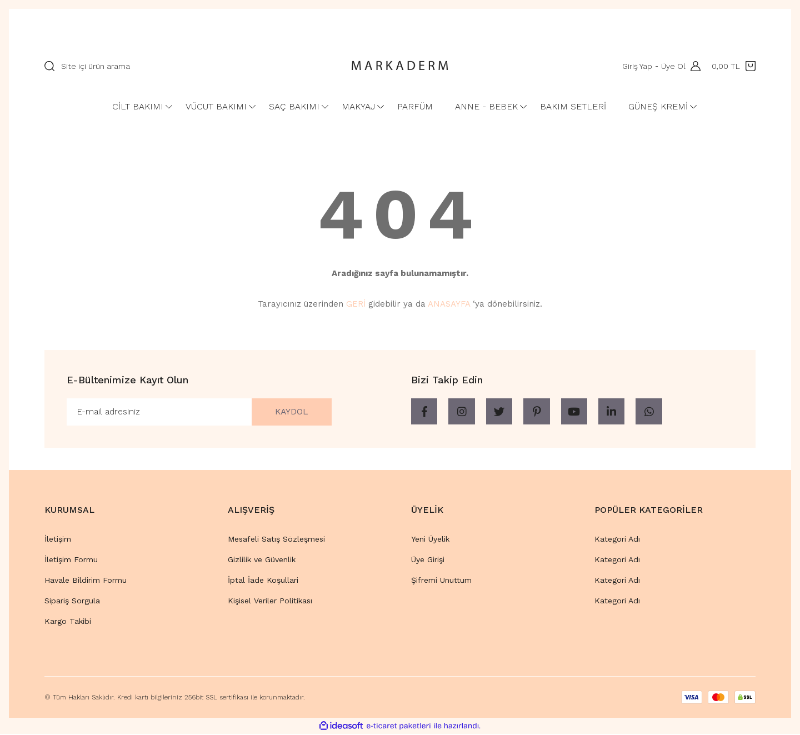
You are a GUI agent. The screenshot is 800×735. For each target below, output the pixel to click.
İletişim (57, 539)
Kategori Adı (617, 539)
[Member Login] (693, 66)
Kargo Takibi (67, 621)
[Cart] (734, 66)
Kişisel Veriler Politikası (270, 601)
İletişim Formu (71, 560)
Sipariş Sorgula (72, 601)
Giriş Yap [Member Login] (637, 66)
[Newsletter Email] (199, 412)
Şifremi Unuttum (441, 580)
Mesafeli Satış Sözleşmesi (276, 539)
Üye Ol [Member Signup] (673, 66)
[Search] (186, 66)
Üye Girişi (427, 560)
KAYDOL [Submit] (290, 412)
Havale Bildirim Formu (85, 580)
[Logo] (400, 66)
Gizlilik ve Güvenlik (262, 560)
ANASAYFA (449, 304)
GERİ (356, 304)
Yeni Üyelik (430, 539)
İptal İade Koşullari (263, 580)
